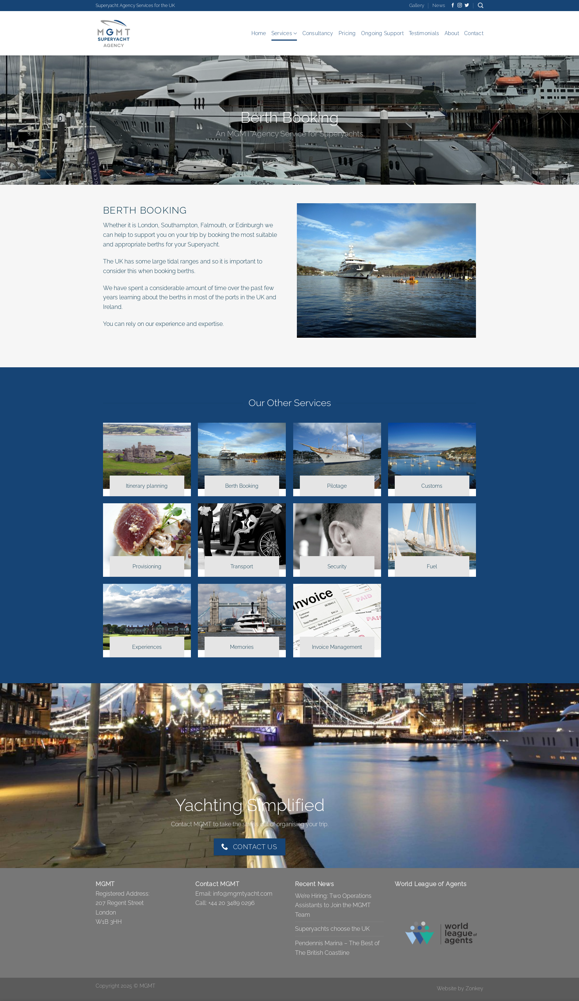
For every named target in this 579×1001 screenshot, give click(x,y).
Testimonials (424, 33)
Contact (473, 33)
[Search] (480, 5)
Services (284, 33)
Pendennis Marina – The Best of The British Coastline (337, 948)
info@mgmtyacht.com (243, 893)
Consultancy (317, 33)
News (438, 5)
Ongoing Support (382, 33)
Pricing (347, 33)
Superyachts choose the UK (332, 928)
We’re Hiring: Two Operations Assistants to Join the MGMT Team (333, 905)
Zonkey (474, 988)
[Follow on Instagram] (460, 5)
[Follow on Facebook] (452, 5)
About (452, 33)
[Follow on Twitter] (467, 5)
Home (258, 33)
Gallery (416, 5)
